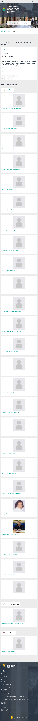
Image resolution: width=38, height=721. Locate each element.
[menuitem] (2, 710)
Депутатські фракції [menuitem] (6, 684)
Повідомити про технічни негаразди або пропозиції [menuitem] (16, 699)
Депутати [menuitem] (4, 679)
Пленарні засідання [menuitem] (7, 687)
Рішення (8, 31)
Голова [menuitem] (3, 674)
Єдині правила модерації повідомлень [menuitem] (12, 696)
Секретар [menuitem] (4, 676)
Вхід (3, 1)
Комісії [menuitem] (3, 681)
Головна (3, 31)
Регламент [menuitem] (4, 689)
